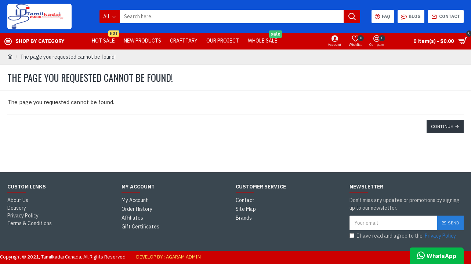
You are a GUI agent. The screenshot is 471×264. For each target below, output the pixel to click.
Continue (442, 126)
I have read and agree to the (403, 236)
